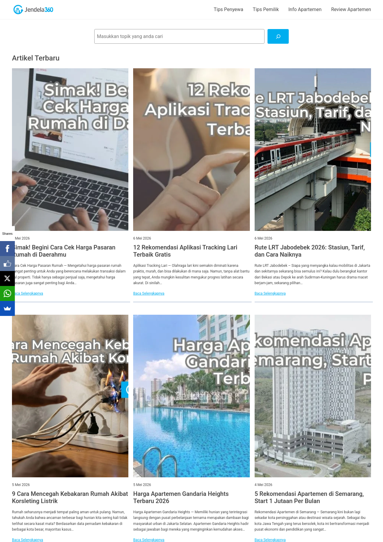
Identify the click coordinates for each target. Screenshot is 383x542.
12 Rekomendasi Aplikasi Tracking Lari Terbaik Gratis (185, 251)
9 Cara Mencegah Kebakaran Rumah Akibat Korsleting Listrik (70, 497)
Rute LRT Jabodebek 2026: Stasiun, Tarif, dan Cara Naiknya (310, 251)
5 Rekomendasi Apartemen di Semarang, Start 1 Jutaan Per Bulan (309, 497)
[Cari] (278, 36)
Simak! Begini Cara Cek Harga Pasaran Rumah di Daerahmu (63, 251)
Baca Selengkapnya (27, 293)
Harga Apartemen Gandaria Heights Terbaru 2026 (181, 497)
